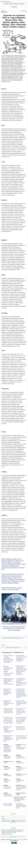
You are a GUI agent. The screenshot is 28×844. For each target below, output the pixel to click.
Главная (6, 3)
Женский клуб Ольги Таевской (8, 795)
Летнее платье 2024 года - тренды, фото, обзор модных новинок (7, 691)
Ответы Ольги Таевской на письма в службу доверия (21, 787)
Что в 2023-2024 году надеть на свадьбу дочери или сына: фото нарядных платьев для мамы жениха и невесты (21, 693)
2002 (15, 799)
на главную (3, 645)
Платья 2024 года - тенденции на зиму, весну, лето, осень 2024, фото (8, 710)
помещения (16, 630)
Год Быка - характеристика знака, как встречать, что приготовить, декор (14, 628)
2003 (22, 798)
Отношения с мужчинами (7, 757)
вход (13, 821)
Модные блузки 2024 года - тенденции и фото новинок (8, 702)
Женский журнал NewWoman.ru (17, 839)
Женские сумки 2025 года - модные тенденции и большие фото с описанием (21, 658)
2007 (21, 796)
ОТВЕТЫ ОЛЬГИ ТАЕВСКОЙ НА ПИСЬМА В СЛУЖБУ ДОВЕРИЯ (12, 831)
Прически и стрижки (18, 3)
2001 (19, 799)
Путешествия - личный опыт (8, 787)
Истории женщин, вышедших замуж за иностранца (21, 746)
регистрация (21, 637)
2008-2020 (16, 796)
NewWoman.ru (5, 1)
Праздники (14, 6)
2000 (22, 799)
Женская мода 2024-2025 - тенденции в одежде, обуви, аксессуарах (8, 748)
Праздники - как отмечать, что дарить (20, 769)
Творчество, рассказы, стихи (20, 757)
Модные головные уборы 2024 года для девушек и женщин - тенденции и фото (8, 681)
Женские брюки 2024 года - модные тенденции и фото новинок (21, 702)
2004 (19, 798)
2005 (15, 798)
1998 (19, 801)
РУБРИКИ (13, 828)
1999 (15, 801)
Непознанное (20, 762)
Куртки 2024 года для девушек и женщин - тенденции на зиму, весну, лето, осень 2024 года (21, 682)
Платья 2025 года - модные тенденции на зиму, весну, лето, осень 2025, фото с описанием (8, 659)
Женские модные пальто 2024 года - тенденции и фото (20, 728)
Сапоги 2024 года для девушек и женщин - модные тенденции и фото (21, 737)
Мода (10, 3)
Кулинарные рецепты (7, 768)
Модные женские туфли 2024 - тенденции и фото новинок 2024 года (8, 738)
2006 (25, 796)
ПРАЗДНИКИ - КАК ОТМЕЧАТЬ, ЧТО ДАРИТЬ (8, 832)
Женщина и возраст (7, 781)
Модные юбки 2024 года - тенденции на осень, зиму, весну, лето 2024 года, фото (21, 720)
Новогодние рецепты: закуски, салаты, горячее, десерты (12, 588)
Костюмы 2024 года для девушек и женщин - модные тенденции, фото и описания (21, 711)
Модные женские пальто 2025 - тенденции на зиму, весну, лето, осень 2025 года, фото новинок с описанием (21, 670)
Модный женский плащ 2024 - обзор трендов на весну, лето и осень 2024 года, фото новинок (8, 720)
